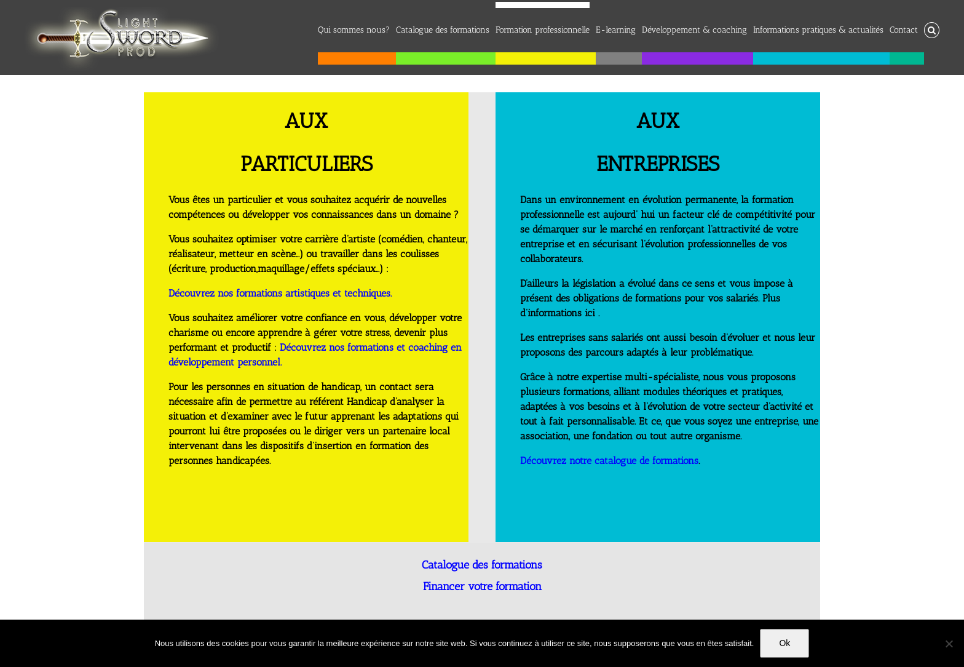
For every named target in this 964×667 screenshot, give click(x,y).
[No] (948, 643)
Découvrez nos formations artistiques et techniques (279, 293)
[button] (931, 27)
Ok (784, 643)
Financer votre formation (482, 586)
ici (590, 313)
